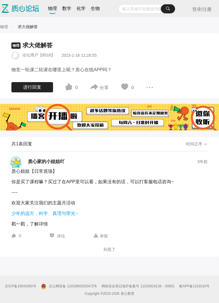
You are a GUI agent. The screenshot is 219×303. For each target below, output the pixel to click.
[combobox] (146, 8)
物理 (52, 8)
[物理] (4, 27)
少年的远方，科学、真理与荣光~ (44, 213)
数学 (66, 8)
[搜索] (168, 8)
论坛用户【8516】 (38, 55)
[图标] (69, 88)
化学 (81, 8)
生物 (95, 8)
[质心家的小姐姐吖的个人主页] (37, 162)
